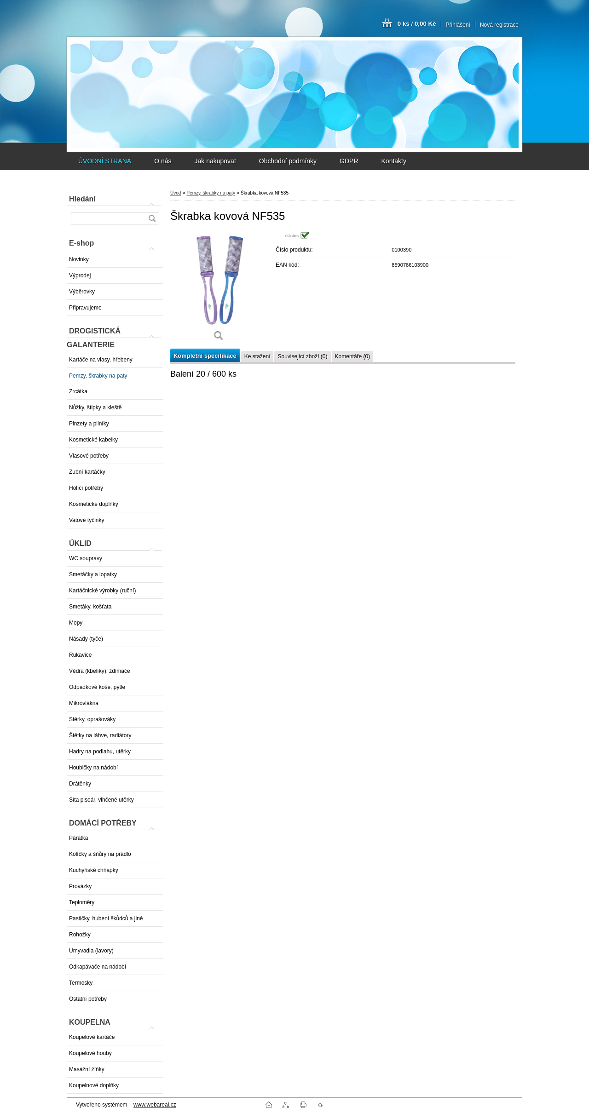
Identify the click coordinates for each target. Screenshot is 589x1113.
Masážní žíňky (86, 1069)
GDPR (349, 161)
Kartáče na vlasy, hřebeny (101, 359)
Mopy (75, 623)
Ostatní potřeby (88, 999)
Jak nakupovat (215, 161)
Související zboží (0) (302, 356)
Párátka (78, 838)
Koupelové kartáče (92, 1037)
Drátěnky (80, 783)
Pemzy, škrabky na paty (98, 376)
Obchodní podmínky (288, 161)
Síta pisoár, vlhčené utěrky (101, 800)
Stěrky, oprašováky (92, 719)
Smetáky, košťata (90, 606)
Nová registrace (499, 25)
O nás (162, 161)
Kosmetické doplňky (93, 504)
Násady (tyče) (86, 639)
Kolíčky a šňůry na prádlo (100, 854)
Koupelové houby (90, 1053)
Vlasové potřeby (89, 456)
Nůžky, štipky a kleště (95, 407)
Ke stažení (257, 356)
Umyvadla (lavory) (91, 950)
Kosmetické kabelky (93, 439)
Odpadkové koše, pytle (97, 687)
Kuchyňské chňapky (93, 870)
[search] (151, 218)
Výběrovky (82, 291)
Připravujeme (85, 307)
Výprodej (80, 275)
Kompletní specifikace (205, 355)
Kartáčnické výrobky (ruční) (102, 590)
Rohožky (80, 934)
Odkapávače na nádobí (97, 967)
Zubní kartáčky (87, 472)
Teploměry (81, 902)
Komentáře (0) (352, 356)
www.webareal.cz (154, 1105)
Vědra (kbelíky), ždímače (99, 671)
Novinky (79, 259)
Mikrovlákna (83, 703)
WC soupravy (85, 558)
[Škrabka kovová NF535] (218, 289)
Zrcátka (78, 391)
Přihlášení (458, 25)
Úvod (175, 192)
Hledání (82, 199)
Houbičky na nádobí (93, 767)
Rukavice (80, 655)
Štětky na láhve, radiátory (100, 735)
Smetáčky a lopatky (93, 574)
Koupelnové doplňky (94, 1085)
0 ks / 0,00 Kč (417, 23)
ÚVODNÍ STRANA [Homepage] (104, 161)
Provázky (80, 886)
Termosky (80, 983)
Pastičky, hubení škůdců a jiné (106, 918)
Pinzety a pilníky (89, 423)
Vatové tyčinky (86, 520)
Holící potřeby (86, 488)
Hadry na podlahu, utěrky (100, 751)
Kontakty (393, 161)
